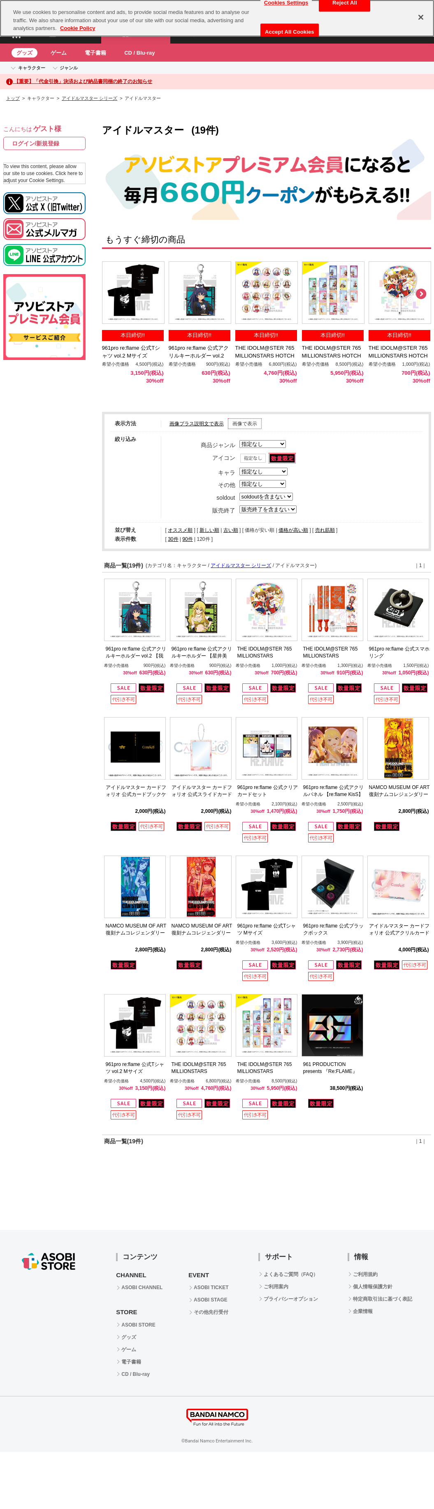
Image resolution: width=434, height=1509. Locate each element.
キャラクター (31, 67)
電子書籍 (95, 53)
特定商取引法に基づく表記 (382, 1299)
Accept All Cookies (289, 32)
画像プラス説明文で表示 (196, 424)
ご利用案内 (276, 1287)
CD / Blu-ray (139, 53)
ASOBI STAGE (210, 1300)
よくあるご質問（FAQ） (291, 1274)
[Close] (421, 17)
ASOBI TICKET (211, 1287)
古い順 (230, 530)
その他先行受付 (211, 1312)
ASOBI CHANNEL (141, 1287)
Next (421, 294)
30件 (173, 539)
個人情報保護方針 (372, 1287)
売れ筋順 (325, 530)
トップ (13, 98)
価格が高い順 (293, 530)
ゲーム (59, 53)
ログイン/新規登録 (36, 143)
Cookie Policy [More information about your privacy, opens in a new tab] (77, 28)
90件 (187, 539)
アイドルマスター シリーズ (89, 98)
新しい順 (209, 530)
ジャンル (69, 67)
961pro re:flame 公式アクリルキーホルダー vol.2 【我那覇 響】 (199, 356)
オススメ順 (180, 530)
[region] (217, 18)
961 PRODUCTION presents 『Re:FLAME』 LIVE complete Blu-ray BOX (333, 1071)
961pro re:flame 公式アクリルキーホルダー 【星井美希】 (202, 656)
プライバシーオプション (291, 1299)
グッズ (24, 53)
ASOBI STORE (138, 1325)
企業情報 (363, 1311)
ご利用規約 (365, 1274)
